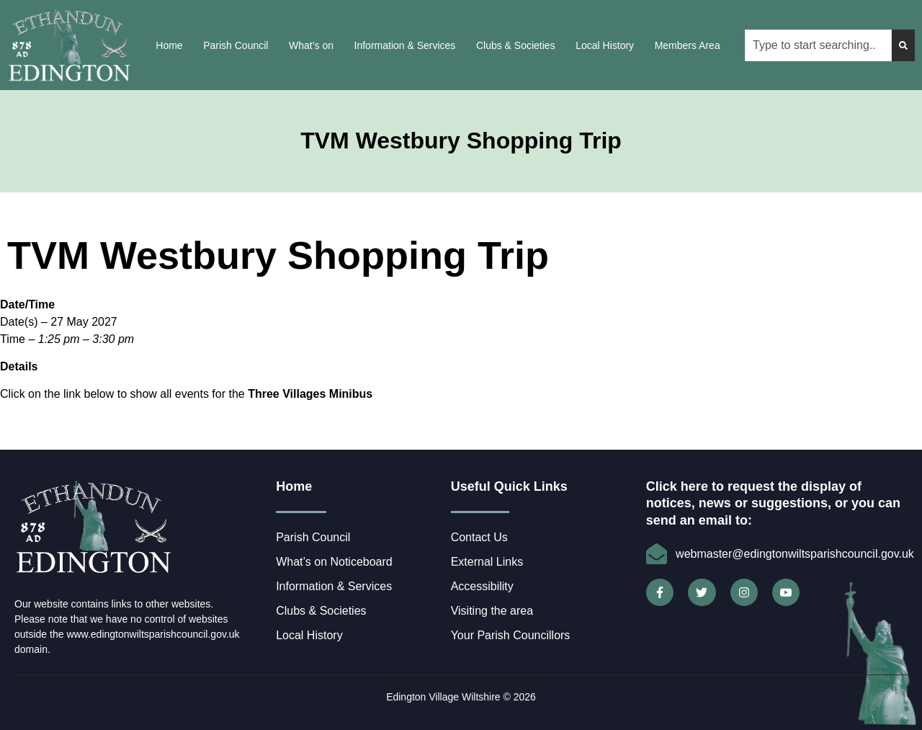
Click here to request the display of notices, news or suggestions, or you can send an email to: (773, 503)
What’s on (311, 45)
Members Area (687, 45)
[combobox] (818, 45)
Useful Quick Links (509, 486)
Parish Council (235, 45)
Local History (605, 45)
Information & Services (405, 45)
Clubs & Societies (515, 45)
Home (169, 45)
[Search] (903, 45)
